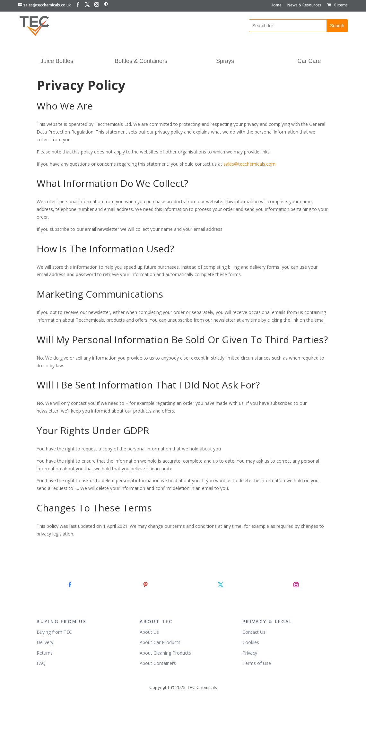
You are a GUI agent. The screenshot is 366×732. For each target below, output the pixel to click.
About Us (149, 632)
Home (276, 5)
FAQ (41, 663)
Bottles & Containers (141, 61)
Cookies (250, 642)
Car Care (309, 61)
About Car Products (160, 642)
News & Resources (304, 5)
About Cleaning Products (165, 653)
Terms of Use (256, 663)
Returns (45, 653)
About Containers (158, 663)
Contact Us (254, 632)
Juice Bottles (56, 61)
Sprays (225, 61)
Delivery (45, 642)
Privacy (249, 653)
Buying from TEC (54, 632)
